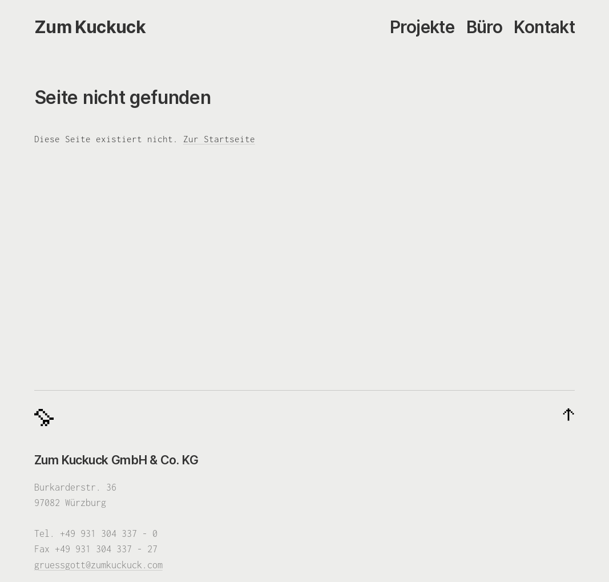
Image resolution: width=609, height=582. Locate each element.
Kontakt (544, 27)
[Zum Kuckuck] (90, 27)
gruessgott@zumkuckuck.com (98, 564)
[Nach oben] (568, 415)
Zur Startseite (219, 139)
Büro (484, 27)
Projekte (422, 27)
